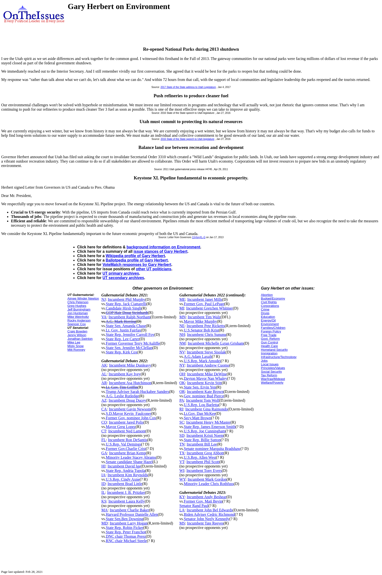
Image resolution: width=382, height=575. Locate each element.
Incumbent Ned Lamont (126, 431)
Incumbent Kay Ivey (125, 374)
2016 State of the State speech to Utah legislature (187, 139)
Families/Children (273, 328)
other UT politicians (154, 269)
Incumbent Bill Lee (202, 444)
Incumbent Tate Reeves (205, 523)
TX (181, 453)
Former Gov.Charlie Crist (126, 449)
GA (104, 453)
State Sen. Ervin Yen (200, 387)
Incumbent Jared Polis (126, 422)
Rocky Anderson (79, 320)
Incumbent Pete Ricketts (206, 326)
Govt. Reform (270, 339)
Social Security (271, 371)
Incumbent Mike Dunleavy (130, 365)
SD (181, 435)
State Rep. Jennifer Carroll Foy (130, 334)
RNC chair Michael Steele (126, 541)
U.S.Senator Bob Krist (201, 330)
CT (103, 431)
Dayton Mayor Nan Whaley (205, 378)
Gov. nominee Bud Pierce (204, 396)
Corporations (270, 306)
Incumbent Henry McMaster (208, 422)
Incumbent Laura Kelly (126, 501)
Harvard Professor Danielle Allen (132, 514)
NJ (103, 299)
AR (104, 383)
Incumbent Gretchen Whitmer (209, 308)
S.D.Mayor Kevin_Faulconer (128, 413)
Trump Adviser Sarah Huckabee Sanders (137, 392)
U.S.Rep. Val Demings (123, 444)
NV (182, 352)
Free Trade (269, 335)
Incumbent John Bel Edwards (210, 510)
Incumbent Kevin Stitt (204, 383)
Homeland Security (274, 349)
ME (182, 299)
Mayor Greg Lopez (121, 427)
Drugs (265, 313)
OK (182, 383)
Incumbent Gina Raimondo (206, 409)
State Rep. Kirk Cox (121, 352)
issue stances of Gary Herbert (160, 251)
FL (103, 440)
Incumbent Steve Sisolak (206, 352)
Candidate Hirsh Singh (123, 308)
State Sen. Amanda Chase (126, 326)
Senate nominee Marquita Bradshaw (212, 449)
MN (182, 317)
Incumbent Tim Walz (204, 317)
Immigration (269, 353)
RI (181, 409)
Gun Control (269, 342)
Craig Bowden (77, 331)
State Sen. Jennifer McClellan (129, 348)
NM (182, 343)
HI (103, 466)
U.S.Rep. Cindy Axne (123, 479)
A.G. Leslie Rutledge (122, 396)
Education (268, 317)
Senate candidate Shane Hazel (129, 462)
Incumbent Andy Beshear (206, 497)
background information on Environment (163, 247)
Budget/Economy (273, 298)
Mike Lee (73, 342)
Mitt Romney (76, 349)
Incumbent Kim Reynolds (127, 475)
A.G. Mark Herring (121, 321)
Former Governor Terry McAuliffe (133, 343)
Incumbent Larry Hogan (128, 523)
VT (181, 462)
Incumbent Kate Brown (205, 392)
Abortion (267, 295)
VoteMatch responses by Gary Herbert (137, 265)
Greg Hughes (76, 306)
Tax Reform (269, 375)
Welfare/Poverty (272, 382)
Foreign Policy (271, 331)
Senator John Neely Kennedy (206, 519)
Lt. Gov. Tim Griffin (122, 387)
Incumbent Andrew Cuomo (208, 365)
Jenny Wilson (76, 335)
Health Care (269, 346)
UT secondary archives (123, 278)
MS (182, 523)
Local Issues (269, 364)
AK (104, 365)
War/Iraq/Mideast (273, 379)
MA (104, 510)
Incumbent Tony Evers (204, 470)
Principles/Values (273, 368)
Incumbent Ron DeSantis (127, 440)
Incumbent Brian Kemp (127, 453)
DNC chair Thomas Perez (126, 536)
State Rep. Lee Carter (122, 339)
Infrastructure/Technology (278, 357)
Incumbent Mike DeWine (207, 374)
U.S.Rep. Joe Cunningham (204, 431)
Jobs (264, 360)
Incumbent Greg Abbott (205, 453)
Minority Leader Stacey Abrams (131, 457)
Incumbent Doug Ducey (127, 400)
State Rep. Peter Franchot (126, 532)
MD (104, 523)
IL (103, 492)
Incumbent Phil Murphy (126, 299)
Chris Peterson (77, 302)
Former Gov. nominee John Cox (131, 418)
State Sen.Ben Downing (124, 519)
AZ (103, 400)
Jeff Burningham (78, 309)
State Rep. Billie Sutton (202, 440)
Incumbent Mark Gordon (207, 479)
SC (181, 422)
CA (104, 409)
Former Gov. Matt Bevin (203, 501)
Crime (265, 309)
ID (103, 484)
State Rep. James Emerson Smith (210, 427)
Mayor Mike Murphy (200, 321)
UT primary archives (121, 273)
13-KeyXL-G (198, 237)
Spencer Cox (76, 324)
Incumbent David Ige (124, 466)
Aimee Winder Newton (83, 298)
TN (181, 444)
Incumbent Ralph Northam (130, 317)
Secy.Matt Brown (197, 418)
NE (181, 326)
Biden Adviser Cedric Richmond (209, 514)
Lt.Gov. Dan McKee (200, 413)
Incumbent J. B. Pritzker (126, 492)
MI (181, 308)
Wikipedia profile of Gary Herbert (135, 256)
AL (103, 374)
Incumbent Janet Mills (204, 299)
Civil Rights (269, 302)
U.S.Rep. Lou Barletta (201, 405)
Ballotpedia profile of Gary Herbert (137, 260)
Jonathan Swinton (80, 339)
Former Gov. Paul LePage (204, 304)
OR (182, 392)
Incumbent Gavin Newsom (130, 409)
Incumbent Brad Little (124, 484)
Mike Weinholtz (78, 317)
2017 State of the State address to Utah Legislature (188, 87)
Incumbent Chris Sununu (206, 334)
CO (104, 422)
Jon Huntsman (77, 313)
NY (182, 365)
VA (103, 317)
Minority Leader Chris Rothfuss (209, 484)
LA (181, 510)
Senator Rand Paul (193, 506)
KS (103, 501)
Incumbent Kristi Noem (204, 435)
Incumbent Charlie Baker (129, 510)
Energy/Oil (268, 320)
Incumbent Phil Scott (202, 462)
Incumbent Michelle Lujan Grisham (216, 343)
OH (182, 374)
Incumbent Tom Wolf (203, 400)
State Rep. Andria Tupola (125, 470)
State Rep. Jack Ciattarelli (126, 304)
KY (182, 497)
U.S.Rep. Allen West (200, 457)
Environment (270, 324)
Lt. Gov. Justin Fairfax (123, 330)
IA (103, 475)
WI (181, 470)
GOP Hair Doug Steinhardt (127, 313)
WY (182, 479)
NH (182, 334)
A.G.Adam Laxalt (198, 356)
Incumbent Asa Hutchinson (130, 383)
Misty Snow (75, 346)
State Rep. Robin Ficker (124, 528)
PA (181, 400)
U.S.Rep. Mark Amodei (202, 361)
